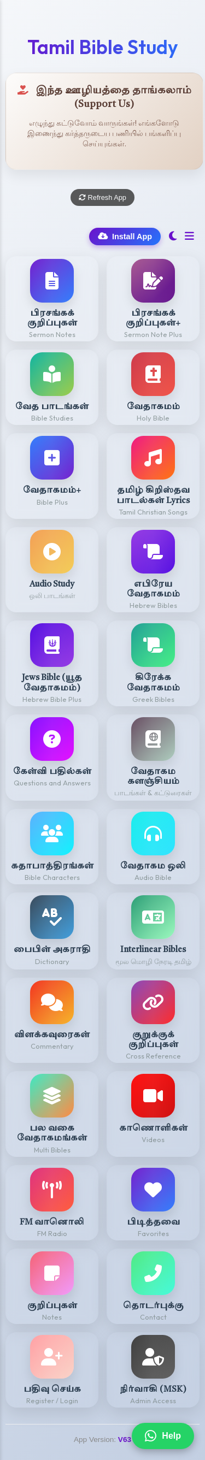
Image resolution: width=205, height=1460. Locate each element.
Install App (125, 236)
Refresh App (102, 197)
